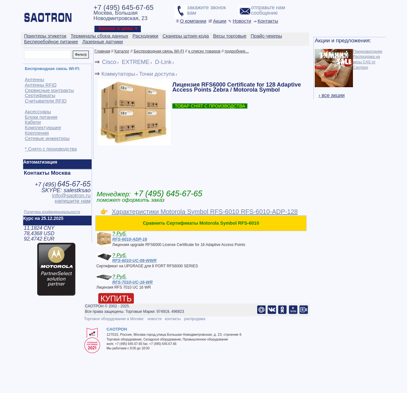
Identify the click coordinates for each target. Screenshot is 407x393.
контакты (173, 319)
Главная (102, 51)
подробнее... (237, 51)
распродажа (194, 319)
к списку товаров (204, 51)
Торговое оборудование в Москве (113, 319)
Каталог (121, 51)
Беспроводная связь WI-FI (159, 51)
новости (155, 319)
